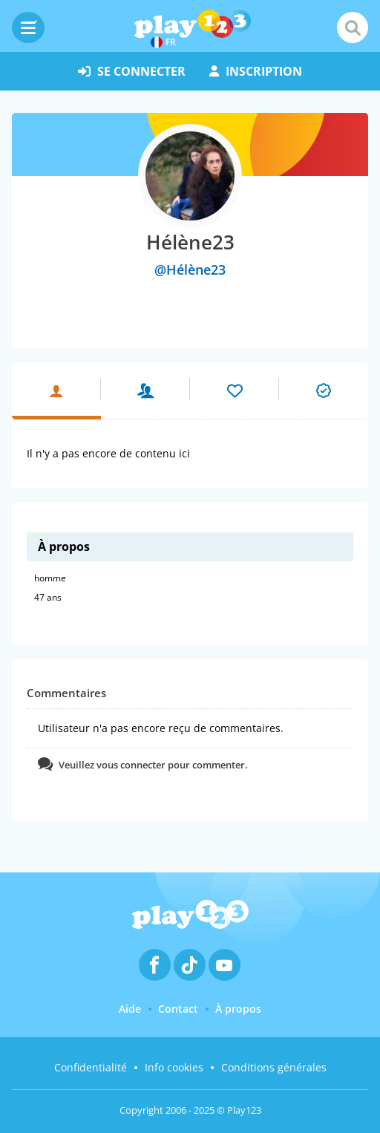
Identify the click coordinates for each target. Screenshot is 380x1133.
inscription (255, 71)
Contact (178, 1009)
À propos (238, 1009)
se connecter (132, 71)
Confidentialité (90, 1067)
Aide (130, 1009)
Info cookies (174, 1067)
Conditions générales (274, 1067)
